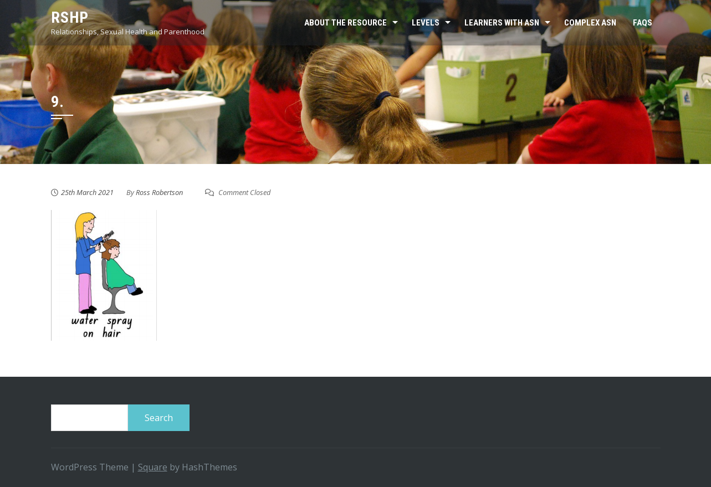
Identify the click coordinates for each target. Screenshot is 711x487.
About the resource (345, 23)
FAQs (642, 23)
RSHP (70, 17)
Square (152, 467)
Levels (425, 23)
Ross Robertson (159, 192)
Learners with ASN (501, 23)
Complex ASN (590, 23)
